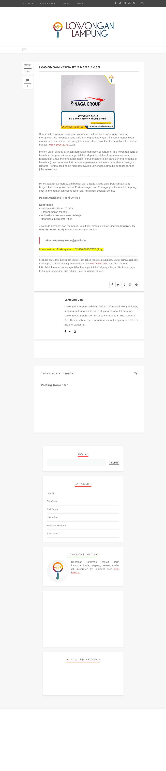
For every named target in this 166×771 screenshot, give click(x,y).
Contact (66, 3)
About (80, 3)
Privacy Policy (47, 3)
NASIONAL (53, 533)
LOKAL (51, 493)
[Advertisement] (83, 619)
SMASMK (52, 501)
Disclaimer (28, 3)
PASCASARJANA (56, 525)
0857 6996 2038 (58, 144)
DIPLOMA (52, 517)
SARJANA (52, 509)
